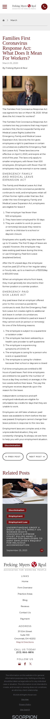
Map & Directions (25, 642)
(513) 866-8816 (25, 652)
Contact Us (25, 612)
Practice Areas (25, 594)
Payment (25, 619)
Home (25, 581)
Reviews (25, 606)
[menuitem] (25, 699)
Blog (25, 600)
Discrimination (12, 445)
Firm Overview (25, 587)
